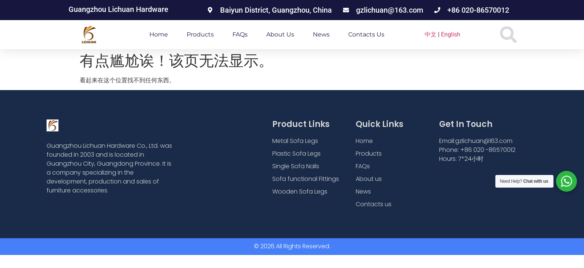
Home (158, 34)
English (450, 34)
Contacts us (366, 34)
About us (280, 34)
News (321, 34)
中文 (431, 34)
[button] (508, 34)
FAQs (240, 34)
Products (200, 34)
